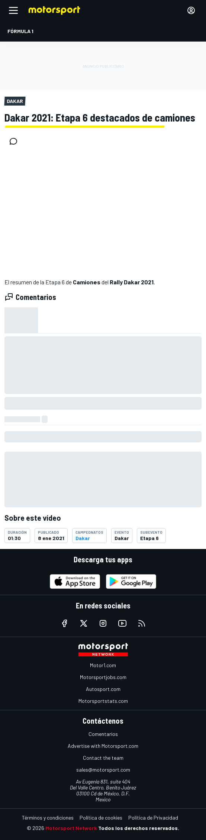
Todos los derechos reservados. (138, 828)
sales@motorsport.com (103, 769)
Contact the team (103, 758)
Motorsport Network (71, 828)
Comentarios (103, 734)
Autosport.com (103, 689)
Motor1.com (103, 665)
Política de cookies (101, 817)
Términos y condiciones (48, 817)
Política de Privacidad (153, 817)
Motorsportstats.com (103, 701)
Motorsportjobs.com (103, 677)
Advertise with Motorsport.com (103, 746)
